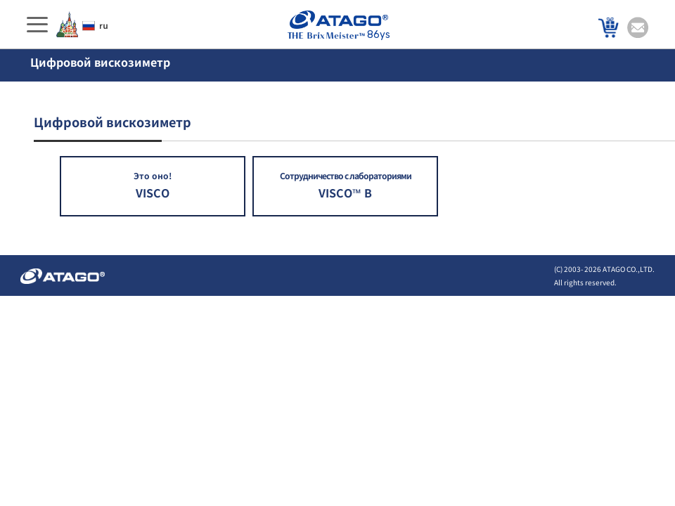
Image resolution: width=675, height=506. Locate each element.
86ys (339, 26)
